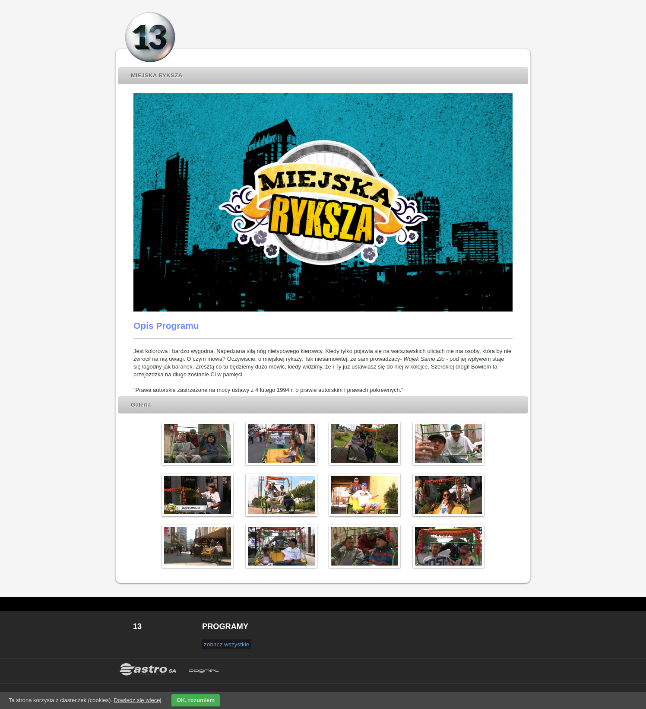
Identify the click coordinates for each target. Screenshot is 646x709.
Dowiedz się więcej (137, 700)
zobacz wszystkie (226, 644)
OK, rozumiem (196, 700)
